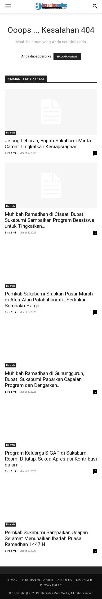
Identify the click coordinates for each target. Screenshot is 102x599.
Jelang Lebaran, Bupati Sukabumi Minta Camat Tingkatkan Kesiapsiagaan (48, 143)
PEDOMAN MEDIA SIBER (37, 580)
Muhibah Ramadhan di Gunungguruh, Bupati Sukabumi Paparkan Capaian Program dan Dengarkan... (44, 379)
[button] (8, 6)
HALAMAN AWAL (67, 56)
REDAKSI (12, 580)
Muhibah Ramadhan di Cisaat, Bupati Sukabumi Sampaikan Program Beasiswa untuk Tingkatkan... (49, 220)
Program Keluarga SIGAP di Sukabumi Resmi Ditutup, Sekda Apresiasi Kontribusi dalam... (51, 459)
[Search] (95, 6)
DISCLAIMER (84, 580)
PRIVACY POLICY (51, 585)
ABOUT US (65, 580)
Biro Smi (10, 153)
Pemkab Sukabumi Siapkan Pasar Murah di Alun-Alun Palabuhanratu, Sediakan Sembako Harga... (49, 300)
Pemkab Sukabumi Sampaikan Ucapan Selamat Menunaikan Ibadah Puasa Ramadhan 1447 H (46, 538)
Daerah (10, 132)
